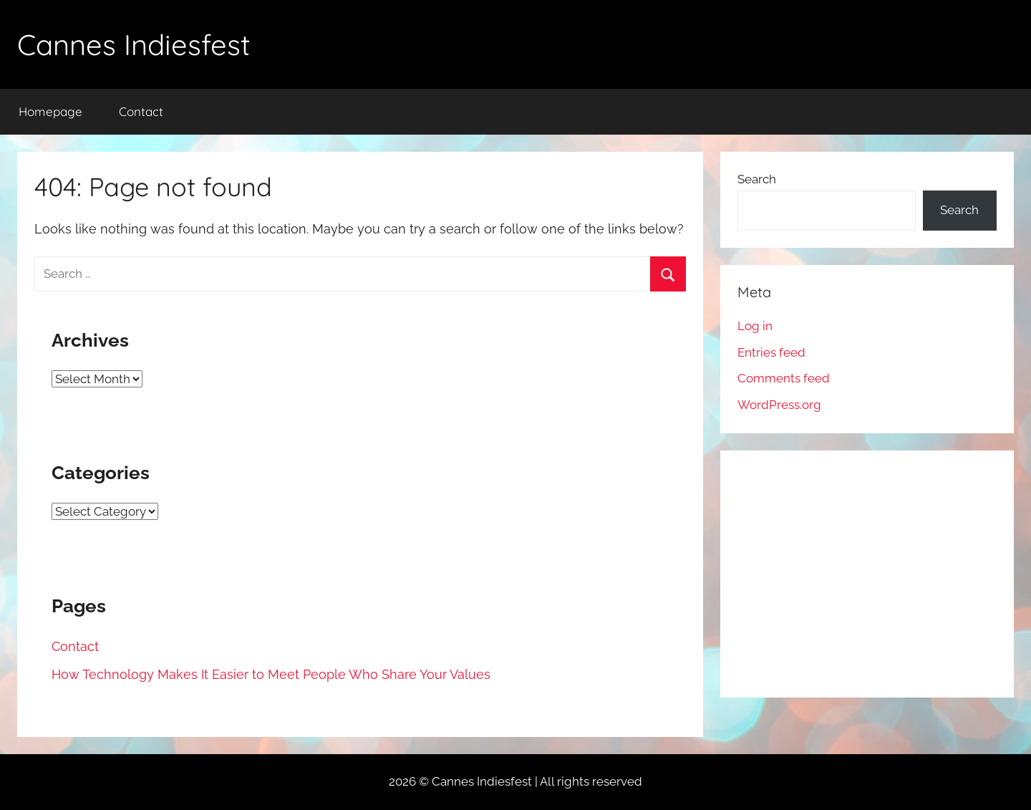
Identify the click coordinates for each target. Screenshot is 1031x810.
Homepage (50, 111)
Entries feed (771, 352)
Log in (755, 326)
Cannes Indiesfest (134, 44)
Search (756, 179)
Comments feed (783, 378)
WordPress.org (779, 404)
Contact (141, 111)
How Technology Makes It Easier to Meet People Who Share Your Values (271, 674)
